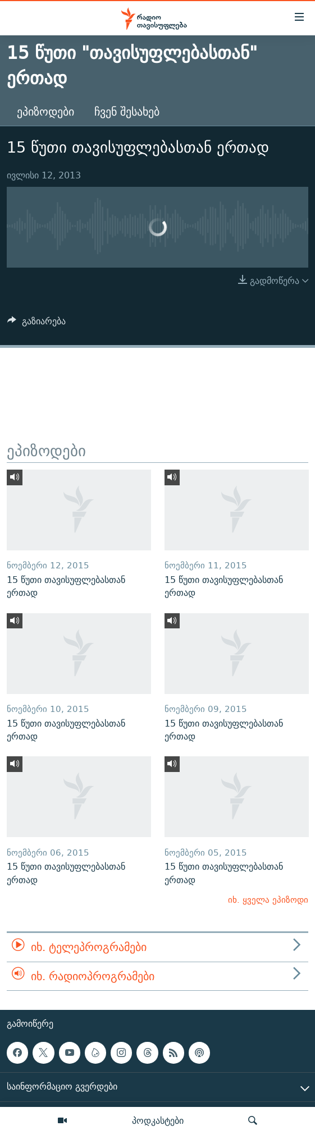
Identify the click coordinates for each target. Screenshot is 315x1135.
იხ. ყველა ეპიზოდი (268, 899)
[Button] (36, 324)
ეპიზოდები (45, 111)
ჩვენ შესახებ (126, 111)
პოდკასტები (158, 1120)
